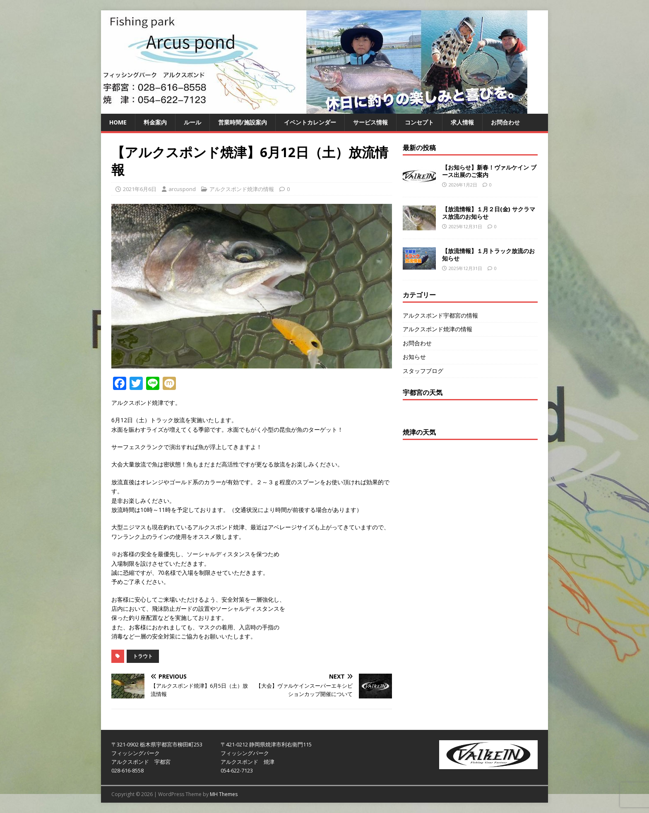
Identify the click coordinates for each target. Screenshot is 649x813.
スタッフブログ (423, 371)
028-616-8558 (127, 770)
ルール (192, 122)
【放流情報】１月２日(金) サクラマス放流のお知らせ (488, 212)
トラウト (143, 656)
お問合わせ (505, 122)
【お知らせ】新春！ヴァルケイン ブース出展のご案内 (489, 171)
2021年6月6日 (139, 189)
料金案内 (155, 122)
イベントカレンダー (310, 122)
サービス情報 (370, 122)
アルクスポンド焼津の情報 (241, 189)
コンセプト (419, 122)
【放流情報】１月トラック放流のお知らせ (488, 254)
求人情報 (462, 122)
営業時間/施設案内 (242, 122)
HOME (118, 122)
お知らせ (414, 357)
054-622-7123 (237, 770)
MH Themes (224, 794)
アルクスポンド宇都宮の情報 (440, 315)
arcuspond (182, 189)
